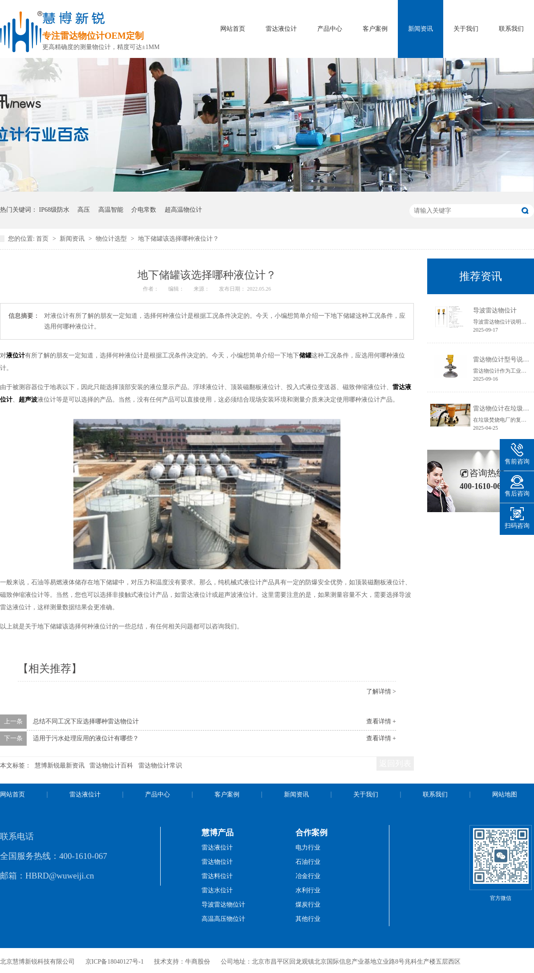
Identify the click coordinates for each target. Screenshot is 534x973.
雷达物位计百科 (111, 765)
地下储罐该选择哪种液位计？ (178, 238)
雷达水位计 (217, 890)
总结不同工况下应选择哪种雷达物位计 (86, 721)
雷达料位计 (217, 876)
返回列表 (395, 763)
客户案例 (375, 28)
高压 (83, 209)
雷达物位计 (217, 861)
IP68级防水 (54, 209)
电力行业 (307, 847)
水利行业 (307, 890)
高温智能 (110, 209)
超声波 (28, 399)
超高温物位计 (183, 209)
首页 (43, 238)
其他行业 (307, 919)
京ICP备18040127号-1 (114, 961)
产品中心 (329, 28)
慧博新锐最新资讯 (60, 765)
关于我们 (465, 28)
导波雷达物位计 (495, 310)
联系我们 (511, 28)
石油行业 (307, 861)
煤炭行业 (307, 904)
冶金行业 (307, 876)
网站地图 (504, 794)
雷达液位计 (281, 28)
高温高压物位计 (223, 919)
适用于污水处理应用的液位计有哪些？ (86, 738)
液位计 (15, 355)
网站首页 (232, 28)
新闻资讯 (420, 28)
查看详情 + (381, 721)
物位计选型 (112, 238)
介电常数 (143, 209)
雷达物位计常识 (160, 765)
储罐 (305, 355)
